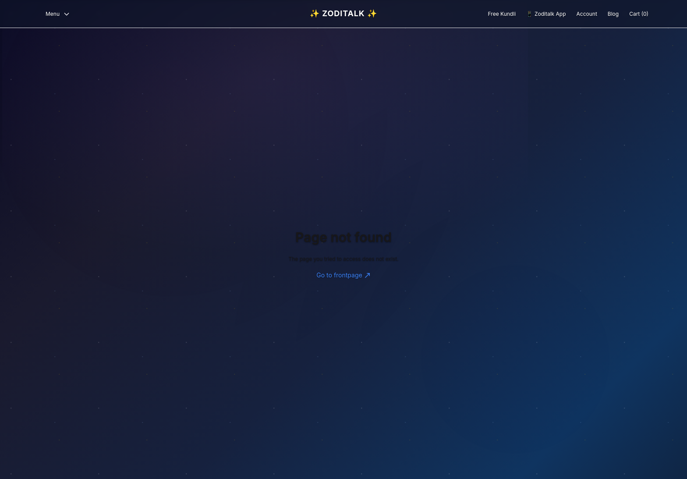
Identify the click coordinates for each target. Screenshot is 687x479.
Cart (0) (638, 14)
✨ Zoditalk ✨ (343, 13)
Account (587, 14)
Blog (613, 14)
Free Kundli (502, 14)
